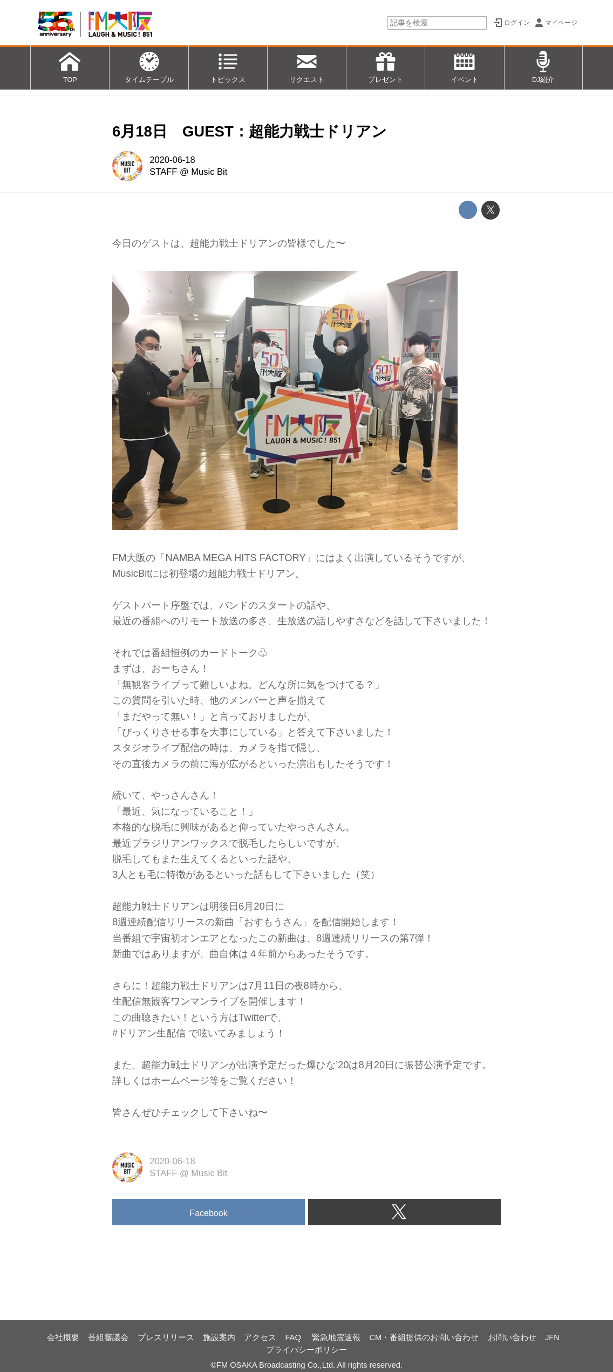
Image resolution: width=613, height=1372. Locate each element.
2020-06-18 (172, 160)
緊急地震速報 (336, 1337)
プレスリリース (166, 1337)
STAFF (163, 172)
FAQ (294, 1337)
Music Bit (209, 172)
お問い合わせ (512, 1337)
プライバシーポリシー (306, 1350)
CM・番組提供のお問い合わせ (424, 1337)
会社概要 (63, 1337)
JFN (552, 1337)
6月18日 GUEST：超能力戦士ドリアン (249, 131)
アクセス (260, 1337)
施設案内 (219, 1337)
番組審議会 (108, 1337)
